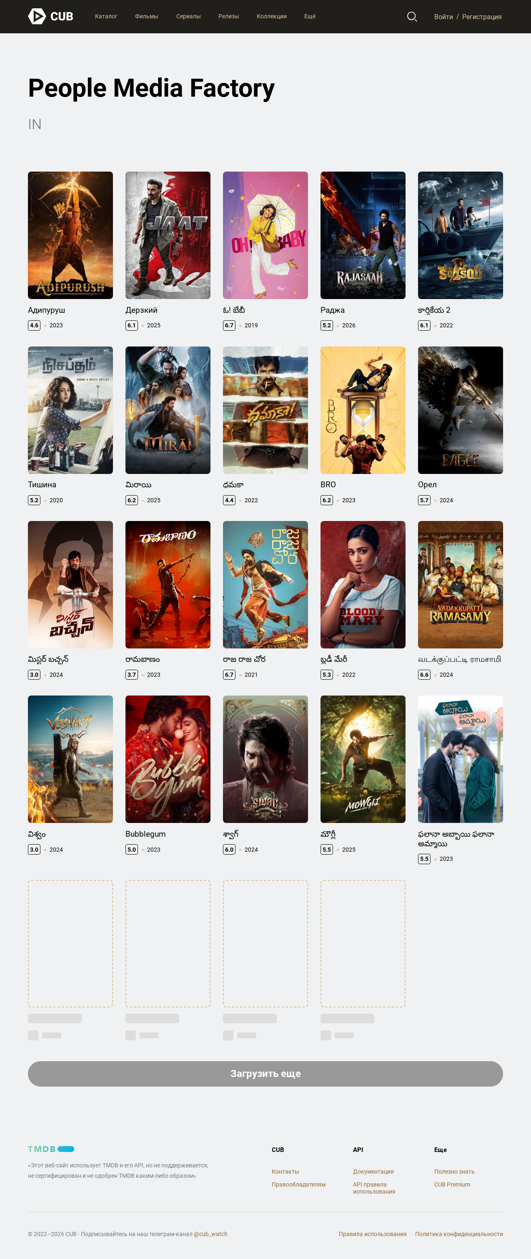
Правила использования (373, 1234)
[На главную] (51, 16)
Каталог (106, 16)
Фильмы (146, 16)
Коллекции (272, 16)
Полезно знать (454, 1171)
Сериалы (188, 16)
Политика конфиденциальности (459, 1234)
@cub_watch (211, 1234)
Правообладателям (299, 1184)
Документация (373, 1171)
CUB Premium (452, 1184)
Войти (443, 16)
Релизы (228, 16)
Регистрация (482, 16)
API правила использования (374, 1188)
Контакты (285, 1171)
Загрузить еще (265, 1073)
